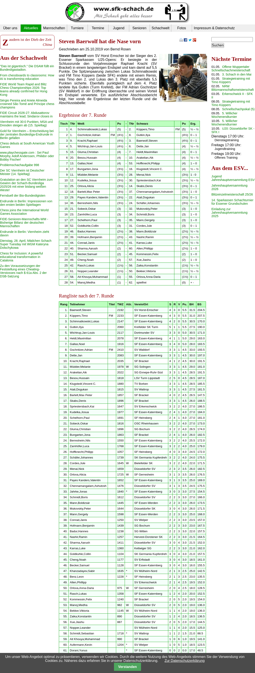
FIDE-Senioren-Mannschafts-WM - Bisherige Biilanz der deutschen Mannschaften (24, 222)
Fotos (181, 28)
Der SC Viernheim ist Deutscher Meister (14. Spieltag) (22, 172)
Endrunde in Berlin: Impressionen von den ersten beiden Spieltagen (26, 202)
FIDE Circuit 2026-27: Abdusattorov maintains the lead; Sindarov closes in (26, 114)
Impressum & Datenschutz (214, 28)
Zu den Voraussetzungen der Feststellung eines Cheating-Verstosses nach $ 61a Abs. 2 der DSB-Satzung (23, 271)
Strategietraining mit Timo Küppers (230, 80)
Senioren (139, 28)
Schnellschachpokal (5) (238, 109)
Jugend (118, 28)
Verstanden (127, 667)
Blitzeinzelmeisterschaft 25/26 (232, 194)
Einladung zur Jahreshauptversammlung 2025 (229, 212)
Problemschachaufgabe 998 (19, 165)
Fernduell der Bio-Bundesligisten (22, 195)
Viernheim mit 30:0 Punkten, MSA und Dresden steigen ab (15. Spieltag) (26, 123)
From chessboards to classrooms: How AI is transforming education (27, 77)
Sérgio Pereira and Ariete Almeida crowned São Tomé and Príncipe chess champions (27, 104)
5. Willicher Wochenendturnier (224, 115)
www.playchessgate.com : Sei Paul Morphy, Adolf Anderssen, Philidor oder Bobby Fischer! (27, 156)
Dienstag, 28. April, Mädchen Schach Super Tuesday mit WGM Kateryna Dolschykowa (25, 244)
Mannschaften (54, 28)
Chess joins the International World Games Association (24, 211)
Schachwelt (161, 28)
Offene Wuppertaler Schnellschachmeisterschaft (230, 68)
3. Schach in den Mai (236, 74)
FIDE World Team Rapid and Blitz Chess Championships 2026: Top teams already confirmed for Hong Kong (23, 89)
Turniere (77, 28)
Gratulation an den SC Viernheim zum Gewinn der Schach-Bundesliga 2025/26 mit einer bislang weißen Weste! (26, 185)
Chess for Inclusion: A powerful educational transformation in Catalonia (21, 257)
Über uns (10, 28)
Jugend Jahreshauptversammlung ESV (233, 178)
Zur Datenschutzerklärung (185, 661)
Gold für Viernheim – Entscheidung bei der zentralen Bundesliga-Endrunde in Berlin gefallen (27, 134)
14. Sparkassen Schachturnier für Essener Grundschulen (232, 201)
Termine (98, 28)
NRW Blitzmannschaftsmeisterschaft (232, 87)
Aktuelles (31, 28)
